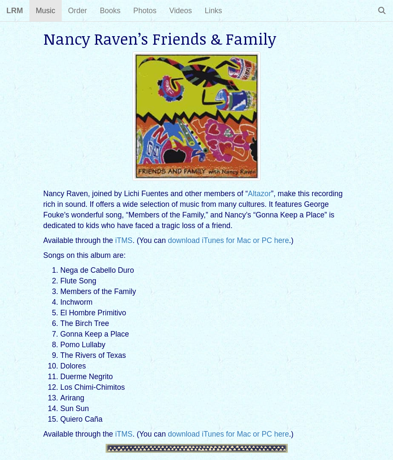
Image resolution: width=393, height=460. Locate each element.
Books (110, 10)
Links (213, 10)
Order (77, 10)
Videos (180, 10)
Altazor (259, 193)
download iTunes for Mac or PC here (228, 240)
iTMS (123, 240)
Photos (144, 10)
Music (45, 10)
